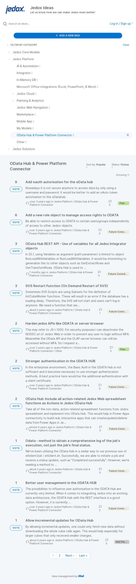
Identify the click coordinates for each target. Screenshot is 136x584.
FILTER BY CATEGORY (22, 44)
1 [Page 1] (53, 555)
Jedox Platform (63, 201)
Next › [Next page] (69, 555)
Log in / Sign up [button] (121, 23)
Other (58, 350)
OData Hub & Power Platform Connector (59, 232)
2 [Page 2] (59, 555)
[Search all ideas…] (31, 23)
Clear (126, 44)
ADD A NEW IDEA (68, 35)
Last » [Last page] (83, 555)
